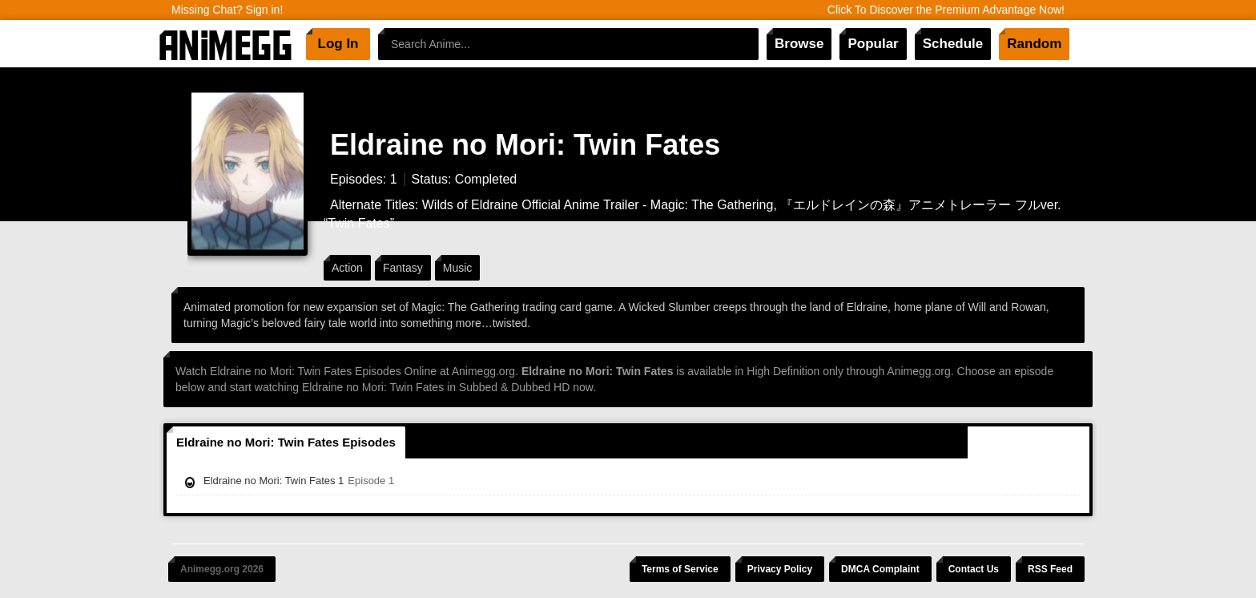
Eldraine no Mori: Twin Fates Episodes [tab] (286, 442)
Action (347, 267)
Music (458, 267)
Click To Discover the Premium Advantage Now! (946, 9)
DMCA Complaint (880, 569)
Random (1034, 43)
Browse (799, 43)
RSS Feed (1050, 569)
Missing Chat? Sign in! (227, 9)
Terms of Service (680, 569)
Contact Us (973, 569)
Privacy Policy (779, 569)
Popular (872, 43)
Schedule (953, 43)
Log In (338, 43)
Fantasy (403, 267)
